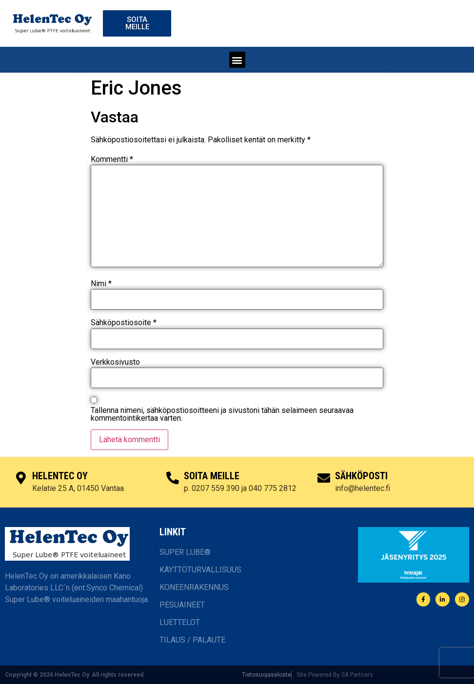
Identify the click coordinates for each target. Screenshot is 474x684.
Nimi (101, 284)
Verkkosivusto (115, 362)
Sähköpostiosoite (124, 323)
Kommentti (112, 159)
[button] (237, 60)
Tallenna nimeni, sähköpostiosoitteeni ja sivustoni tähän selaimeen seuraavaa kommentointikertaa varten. (222, 414)
